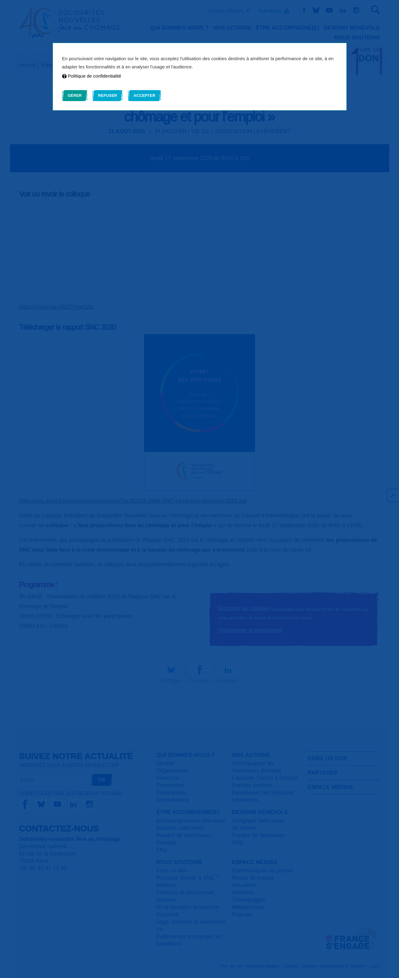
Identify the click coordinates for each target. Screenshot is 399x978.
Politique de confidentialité (91, 75)
